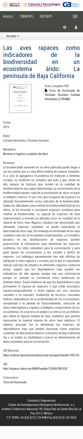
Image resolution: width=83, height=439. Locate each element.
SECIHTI (46, 16)
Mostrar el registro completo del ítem (25, 154)
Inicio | (8, 16)
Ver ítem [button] (12, 36)
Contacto (33, 400)
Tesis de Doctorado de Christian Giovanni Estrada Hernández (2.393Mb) (62, 95)
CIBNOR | (26, 16)
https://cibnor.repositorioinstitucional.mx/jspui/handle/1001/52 (41, 355)
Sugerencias (48, 400)
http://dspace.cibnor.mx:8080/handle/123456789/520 (35, 368)
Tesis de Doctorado (15, 382)
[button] (65, 27)
